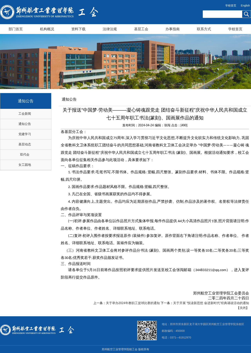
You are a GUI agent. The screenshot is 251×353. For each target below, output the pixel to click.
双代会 (24, 154)
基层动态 (24, 144)
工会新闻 (24, 113)
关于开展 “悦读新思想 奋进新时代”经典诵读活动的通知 (211, 303)
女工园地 (24, 164)
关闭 (243, 308)
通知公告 (24, 124)
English (245, 5)
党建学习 (24, 134)
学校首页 (230, 5)
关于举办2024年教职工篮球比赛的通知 (133, 303)
